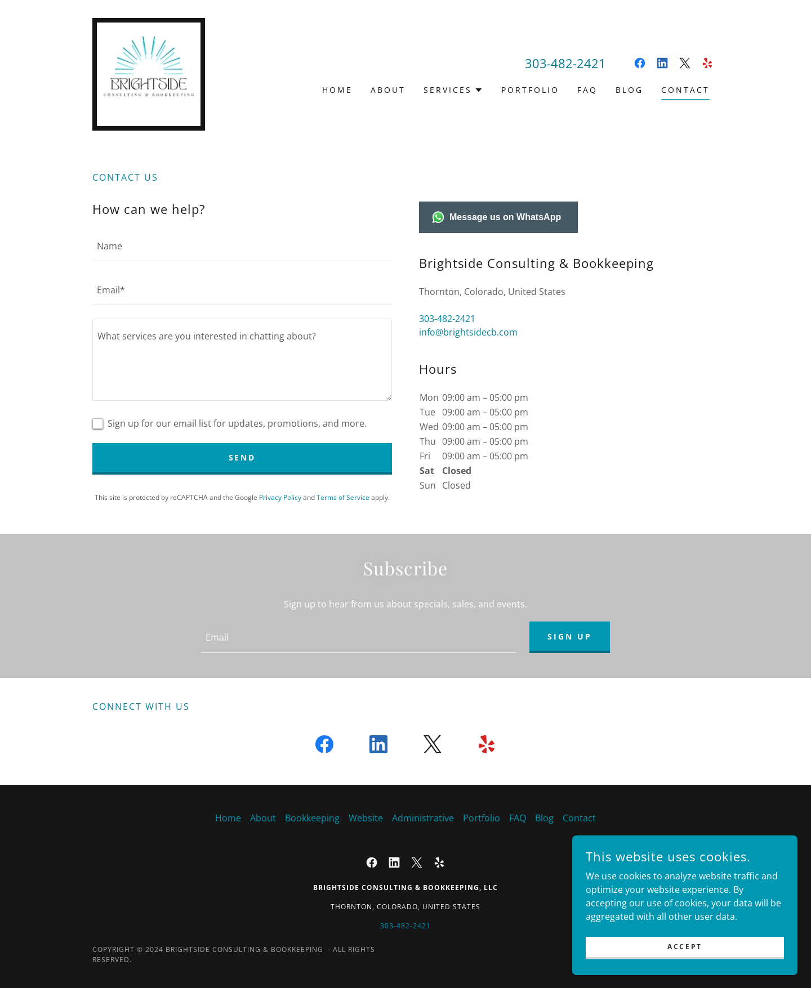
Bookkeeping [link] (312, 818)
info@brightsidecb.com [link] (468, 332)
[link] (148, 73)
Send (242, 457)
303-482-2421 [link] (565, 63)
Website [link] (366, 818)
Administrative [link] (423, 818)
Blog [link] (629, 89)
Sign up (569, 636)
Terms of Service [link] (343, 497)
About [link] (388, 89)
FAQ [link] (587, 89)
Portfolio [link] (530, 89)
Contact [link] (685, 89)
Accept (684, 946)
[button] (453, 90)
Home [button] (228, 818)
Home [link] (337, 89)
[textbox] (242, 246)
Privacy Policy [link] (280, 497)
